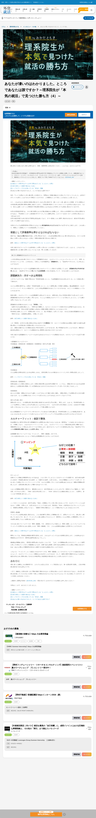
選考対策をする (14, 26)
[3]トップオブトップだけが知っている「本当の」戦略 (26, 188)
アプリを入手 (89, 18)
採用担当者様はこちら (85, 2)
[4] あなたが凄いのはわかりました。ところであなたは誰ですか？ (30, 599)
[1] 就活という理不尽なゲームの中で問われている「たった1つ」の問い (32, 183)
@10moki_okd (69, 177)
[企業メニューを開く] (8, 636)
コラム (3, 26)
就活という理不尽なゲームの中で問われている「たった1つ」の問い (35, 243)
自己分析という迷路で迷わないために (26, 318)
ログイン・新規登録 (83, 10)
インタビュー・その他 (29, 26)
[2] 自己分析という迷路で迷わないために (22, 186)
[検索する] (91, 10)
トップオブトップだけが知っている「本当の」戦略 (30, 377)
